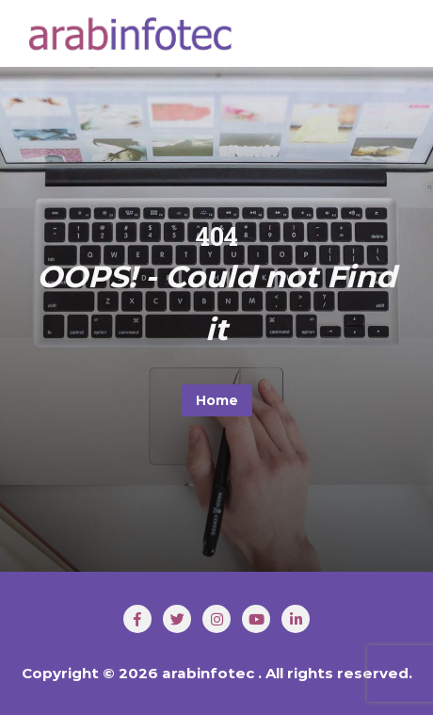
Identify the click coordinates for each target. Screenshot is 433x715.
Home (217, 400)
